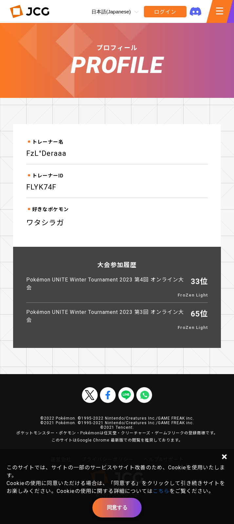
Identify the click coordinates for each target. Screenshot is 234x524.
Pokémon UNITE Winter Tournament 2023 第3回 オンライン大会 (105, 316)
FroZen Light (193, 295)
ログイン (165, 12)
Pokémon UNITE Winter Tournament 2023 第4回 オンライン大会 (105, 284)
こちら (161, 491)
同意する (117, 507)
